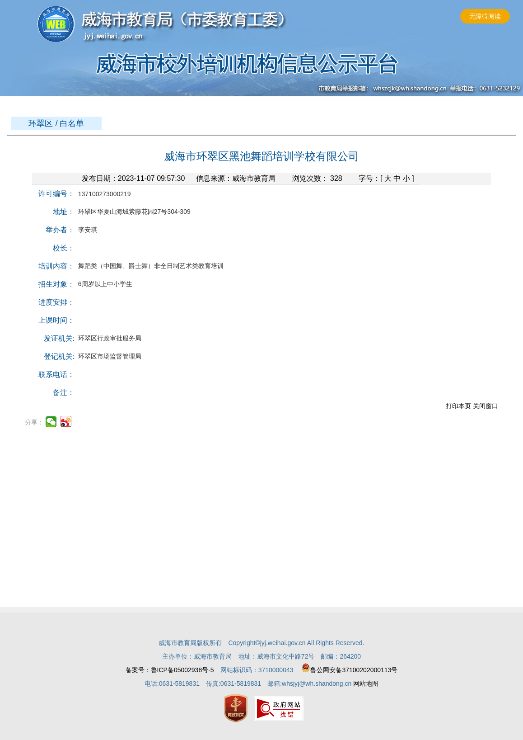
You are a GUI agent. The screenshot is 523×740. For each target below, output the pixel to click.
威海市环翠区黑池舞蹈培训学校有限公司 (261, 156)
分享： (34, 422)
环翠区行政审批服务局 (108, 338)
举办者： (60, 230)
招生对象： (56, 284)
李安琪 (86, 229)
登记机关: (59, 356)
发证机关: (59, 338)
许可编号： (56, 194)
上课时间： (56, 320)
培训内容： (56, 266)
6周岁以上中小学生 (103, 284)
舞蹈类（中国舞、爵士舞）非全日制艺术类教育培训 (149, 265)
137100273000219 (103, 194)
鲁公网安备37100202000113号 (349, 670)
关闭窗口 (485, 406)
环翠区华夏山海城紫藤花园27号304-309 (133, 211)
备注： (64, 392)
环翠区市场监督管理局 (108, 356)
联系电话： (56, 374)
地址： (64, 212)
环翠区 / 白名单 (56, 123)
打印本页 (458, 406)
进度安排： (56, 302)
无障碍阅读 (485, 16)
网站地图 (365, 683)
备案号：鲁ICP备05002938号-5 (170, 670)
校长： (64, 248)
